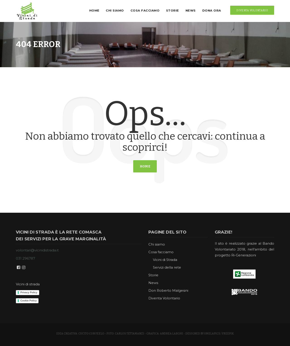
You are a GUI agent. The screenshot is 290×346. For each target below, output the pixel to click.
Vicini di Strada (165, 260)
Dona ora (209, 10)
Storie (170, 10)
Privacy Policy (28, 292)
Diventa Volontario (164, 298)
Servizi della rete (167, 267)
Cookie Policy (28, 300)
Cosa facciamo (142, 10)
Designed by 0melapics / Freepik (209, 333)
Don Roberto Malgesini (168, 290)
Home (92, 10)
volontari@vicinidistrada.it (37, 250)
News (188, 10)
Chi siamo (113, 10)
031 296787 (25, 258)
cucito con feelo (91, 333)
